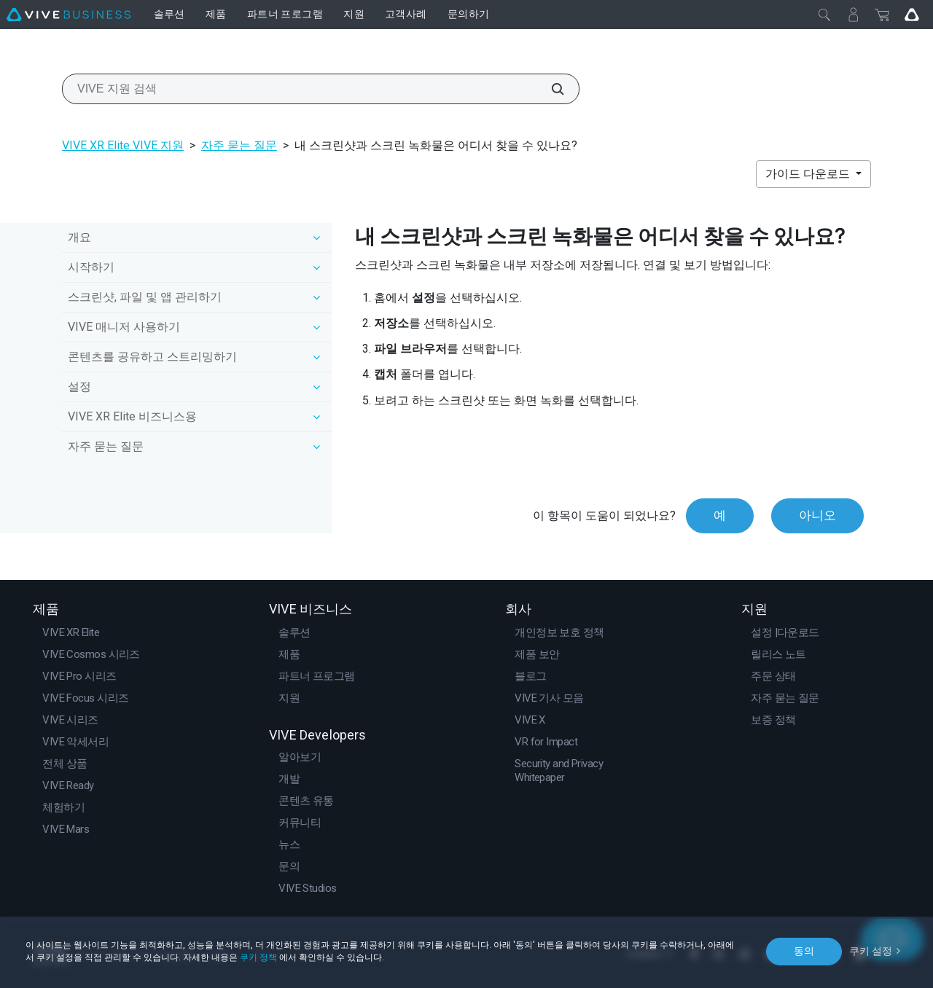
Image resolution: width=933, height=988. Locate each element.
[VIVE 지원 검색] (549, 88)
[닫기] (824, 14)
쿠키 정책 (258, 957)
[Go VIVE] (911, 14)
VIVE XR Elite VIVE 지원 (123, 145)
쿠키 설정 (870, 951)
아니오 (817, 515)
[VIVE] (68, 14)
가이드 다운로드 (809, 174)
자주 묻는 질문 (239, 145)
